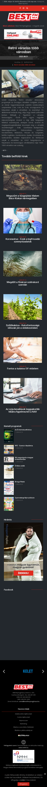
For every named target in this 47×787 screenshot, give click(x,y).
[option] (23, 671)
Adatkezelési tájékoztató (23, 714)
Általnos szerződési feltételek (23, 727)
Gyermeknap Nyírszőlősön (24, 498)
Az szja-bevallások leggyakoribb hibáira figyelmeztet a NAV (23, 410)
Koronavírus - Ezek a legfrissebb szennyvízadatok (23, 240)
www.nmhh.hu (23, 748)
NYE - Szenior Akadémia (24, 446)
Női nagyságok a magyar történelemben (24, 458)
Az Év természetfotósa (23, 430)
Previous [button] (4, 670)
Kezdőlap (18, 62)
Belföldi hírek (28, 62)
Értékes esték (20, 466)
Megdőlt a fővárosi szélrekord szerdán (23, 283)
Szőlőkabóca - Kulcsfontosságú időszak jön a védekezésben (22, 326)
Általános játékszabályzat (23, 730)
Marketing (23, 724)
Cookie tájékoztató (23, 717)
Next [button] (43, 670)
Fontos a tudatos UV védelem (22, 368)
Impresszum (23, 720)
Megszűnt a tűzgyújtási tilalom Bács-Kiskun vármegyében (22, 197)
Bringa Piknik (20, 482)
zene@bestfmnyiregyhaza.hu (29, 701)
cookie (22, 780)
